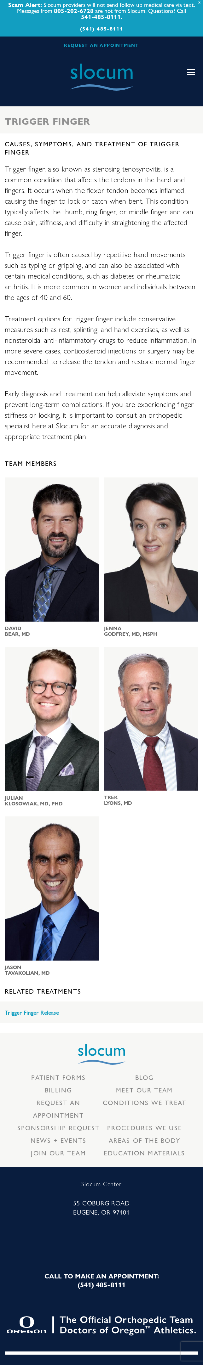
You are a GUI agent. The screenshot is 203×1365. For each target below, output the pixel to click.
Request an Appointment (58, 1109)
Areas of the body (144, 1140)
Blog (144, 1077)
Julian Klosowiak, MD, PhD (34, 800)
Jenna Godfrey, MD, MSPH (130, 631)
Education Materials (144, 1152)
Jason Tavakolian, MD (27, 970)
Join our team (58, 1152)
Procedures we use (144, 1127)
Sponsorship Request (58, 1127)
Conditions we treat (144, 1102)
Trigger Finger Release (32, 1012)
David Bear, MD (17, 631)
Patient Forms (58, 1077)
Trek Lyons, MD (118, 800)
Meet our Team (144, 1089)
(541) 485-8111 (101, 28)
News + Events (58, 1140)
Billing (58, 1089)
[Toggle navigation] (191, 72)
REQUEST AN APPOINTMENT (101, 45)
